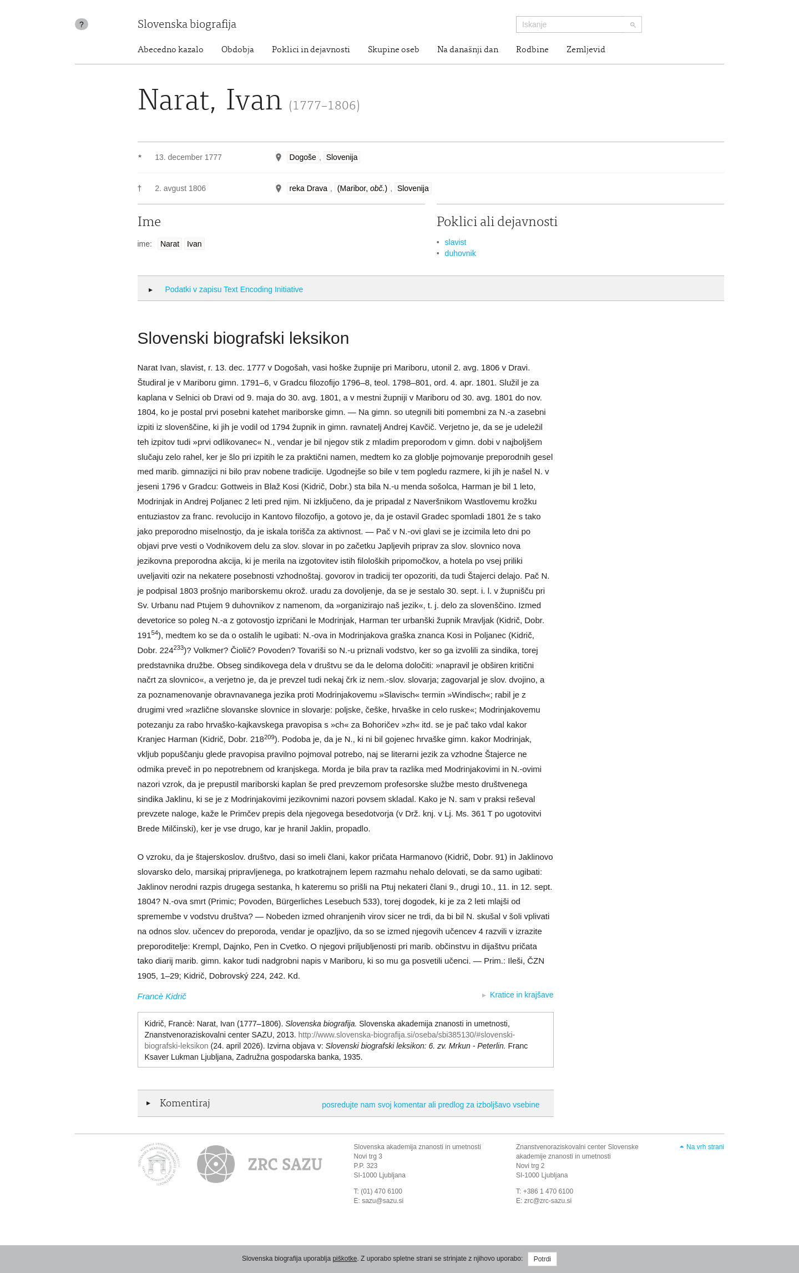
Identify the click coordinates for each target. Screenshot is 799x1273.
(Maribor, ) (362, 188)
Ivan (194, 243)
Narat (169, 243)
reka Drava (308, 188)
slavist (456, 242)
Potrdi (542, 1259)
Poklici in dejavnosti (311, 50)
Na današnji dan (467, 50)
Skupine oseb (393, 50)
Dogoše (303, 157)
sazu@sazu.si (382, 1201)
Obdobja (237, 50)
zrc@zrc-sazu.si (548, 1201)
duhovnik (460, 253)
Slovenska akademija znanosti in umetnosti (417, 1147)
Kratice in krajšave (521, 994)
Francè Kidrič (162, 996)
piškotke (344, 1258)
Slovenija (342, 157)
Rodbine (532, 50)
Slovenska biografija (187, 25)
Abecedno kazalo (171, 50)
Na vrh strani (705, 1147)
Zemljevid (586, 50)
